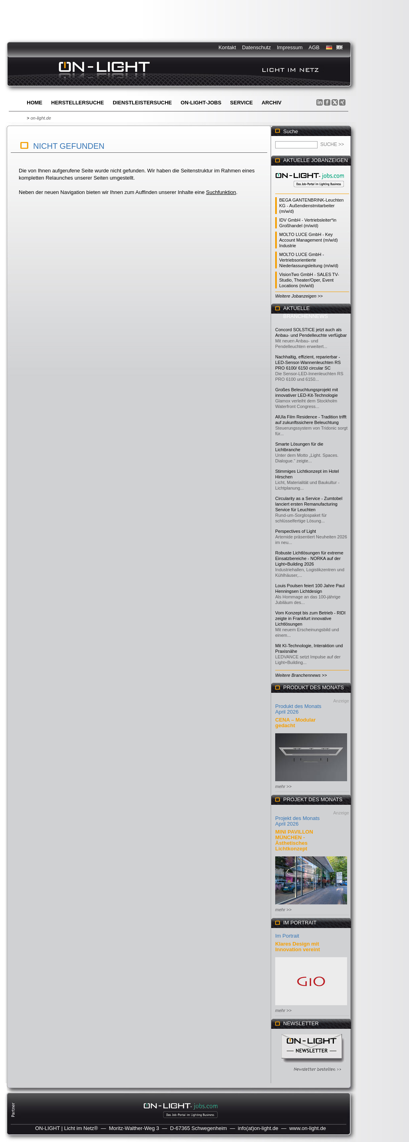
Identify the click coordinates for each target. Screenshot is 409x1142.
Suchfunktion (221, 192)
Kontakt (227, 47)
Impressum (289, 47)
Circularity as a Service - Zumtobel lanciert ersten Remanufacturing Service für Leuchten (308, 504)
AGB (314, 47)
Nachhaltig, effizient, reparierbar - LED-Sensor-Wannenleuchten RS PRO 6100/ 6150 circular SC (308, 362)
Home (34, 103)
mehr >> (283, 786)
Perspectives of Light (295, 531)
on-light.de (40, 118)
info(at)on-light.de (258, 1128)
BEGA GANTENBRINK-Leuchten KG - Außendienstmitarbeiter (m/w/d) (311, 206)
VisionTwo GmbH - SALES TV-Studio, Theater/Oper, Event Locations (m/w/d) (309, 280)
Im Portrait (287, 936)
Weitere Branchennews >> (301, 675)
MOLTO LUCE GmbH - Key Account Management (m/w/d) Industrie (308, 240)
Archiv (272, 103)
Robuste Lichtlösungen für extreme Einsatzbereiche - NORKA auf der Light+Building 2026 (309, 558)
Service (241, 103)
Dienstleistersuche (142, 103)
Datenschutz (256, 47)
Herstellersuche (77, 103)
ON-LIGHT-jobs (201, 103)
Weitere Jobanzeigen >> (299, 296)
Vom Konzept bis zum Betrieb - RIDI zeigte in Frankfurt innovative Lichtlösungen (310, 618)
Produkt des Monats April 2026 (298, 709)
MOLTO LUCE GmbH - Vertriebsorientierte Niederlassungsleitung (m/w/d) (308, 260)
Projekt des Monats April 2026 (297, 821)
